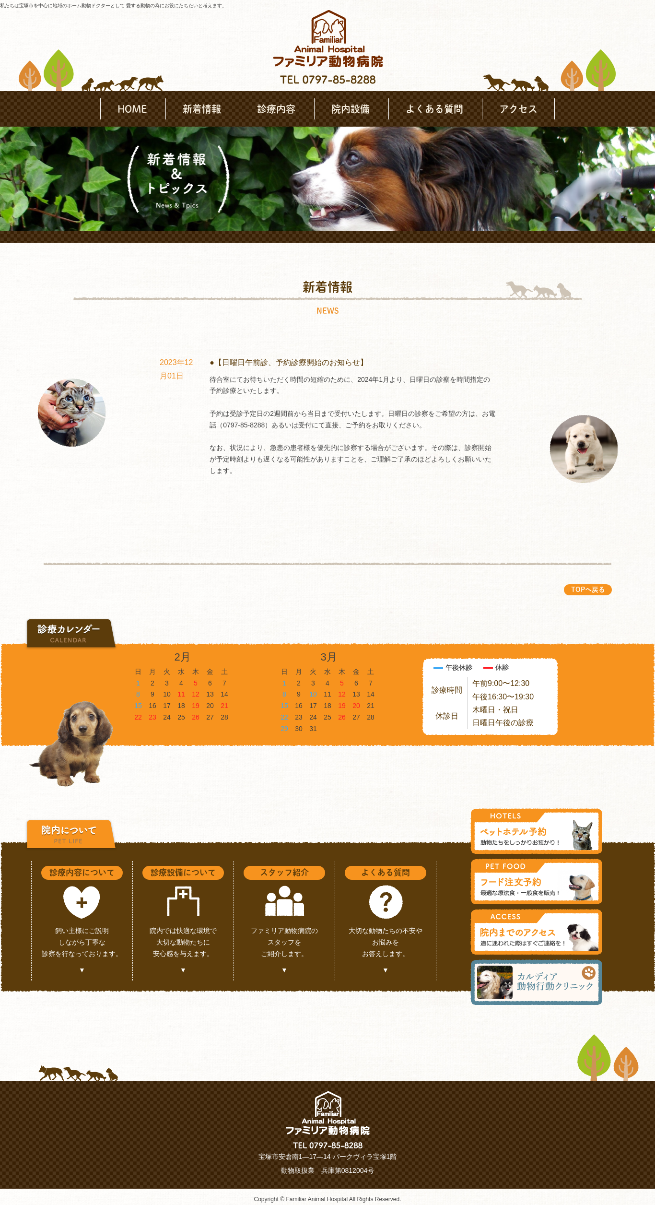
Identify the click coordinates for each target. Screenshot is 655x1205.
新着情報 (202, 109)
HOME (132, 109)
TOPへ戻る (588, 589)
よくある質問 (434, 109)
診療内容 (276, 109)
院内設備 (350, 109)
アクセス (518, 109)
